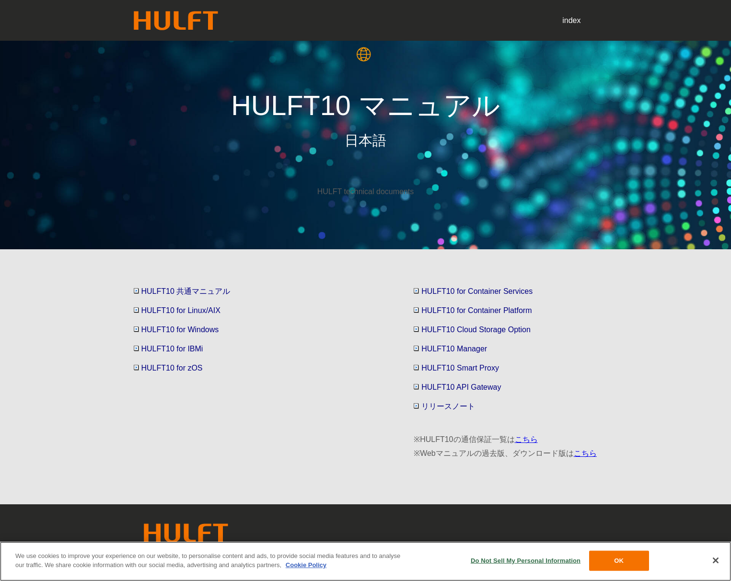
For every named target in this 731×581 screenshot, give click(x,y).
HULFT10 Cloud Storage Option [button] (472, 329)
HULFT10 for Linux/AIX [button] (177, 310)
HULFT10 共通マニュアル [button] (182, 291)
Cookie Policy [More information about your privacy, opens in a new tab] (306, 565)
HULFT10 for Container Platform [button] (473, 310)
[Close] (715, 560)
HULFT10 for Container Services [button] (473, 291)
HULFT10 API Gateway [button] (457, 387)
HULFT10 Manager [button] (450, 349)
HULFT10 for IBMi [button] (168, 349)
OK (619, 560)
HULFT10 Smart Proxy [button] (456, 368)
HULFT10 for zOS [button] (168, 368)
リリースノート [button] (444, 406)
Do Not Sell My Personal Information (525, 560)
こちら (526, 439)
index (571, 20)
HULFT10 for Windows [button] (176, 329)
